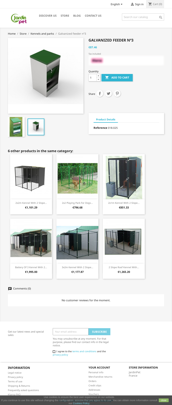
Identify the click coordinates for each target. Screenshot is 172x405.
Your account (99, 367)
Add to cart (117, 77)
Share (99, 93)
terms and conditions (84, 351)
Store (65, 15)
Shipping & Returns (19, 385)
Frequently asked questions (23, 390)
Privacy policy (15, 377)
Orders (92, 381)
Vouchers (94, 394)
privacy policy (60, 354)
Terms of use (15, 381)
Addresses (94, 389)
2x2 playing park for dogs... (77, 202)
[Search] (143, 17)
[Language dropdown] (117, 5)
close (163, 400)
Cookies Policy (81, 403)
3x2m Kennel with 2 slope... (77, 267)
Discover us (48, 15)
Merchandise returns (100, 376)
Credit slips (95, 385)
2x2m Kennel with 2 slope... (31, 202)
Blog (77, 15)
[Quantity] (93, 77)
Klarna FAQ (14, 394)
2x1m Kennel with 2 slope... (124, 202)
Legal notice (15, 372)
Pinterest (117, 93)
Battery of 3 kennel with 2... (31, 267)
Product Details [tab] (105, 119)
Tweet (108, 93)
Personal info (96, 372)
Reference (100, 127)
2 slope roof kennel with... (124, 267)
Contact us (93, 15)
